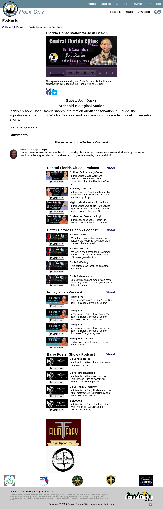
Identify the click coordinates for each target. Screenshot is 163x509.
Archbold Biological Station (24, 127)
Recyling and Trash (81, 188)
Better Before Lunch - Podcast (72, 230)
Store (125, 3)
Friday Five (76, 296)
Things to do (115, 12)
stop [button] (84, 72)
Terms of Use (17, 491)
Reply (44, 150)
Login (158, 3)
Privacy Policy (33, 491)
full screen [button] (111, 73)
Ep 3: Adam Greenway (83, 386)
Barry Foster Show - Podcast (71, 354)
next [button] (92, 72)
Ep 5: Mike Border (80, 358)
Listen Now (56, 182)
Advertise (138, 3)
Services (129, 12)
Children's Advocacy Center (87, 172)
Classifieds (106, 3)
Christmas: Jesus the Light (86, 216)
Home (6, 27)
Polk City (31, 12)
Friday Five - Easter (81, 338)
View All (110, 168)
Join (149, 3)
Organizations (144, 12)
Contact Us (48, 491)
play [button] (77, 72)
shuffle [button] (106, 73)
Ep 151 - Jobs (78, 234)
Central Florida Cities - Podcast (73, 168)
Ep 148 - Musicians (81, 276)
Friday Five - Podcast (64, 292)
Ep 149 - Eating (79, 262)
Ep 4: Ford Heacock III (83, 372)
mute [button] (51, 73)
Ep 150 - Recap (79, 248)
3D (117, 3)
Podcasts (91, 3)
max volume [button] (63, 73)
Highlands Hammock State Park (89, 202)
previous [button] (70, 72)
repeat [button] (100, 73)
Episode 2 (76, 400)
